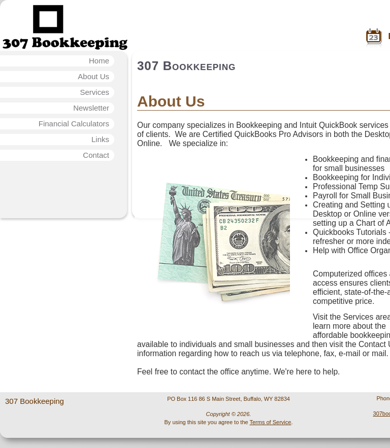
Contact (96, 155)
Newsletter (91, 108)
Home (99, 60)
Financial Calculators (74, 123)
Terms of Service (270, 422)
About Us (93, 76)
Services (94, 92)
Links (100, 139)
